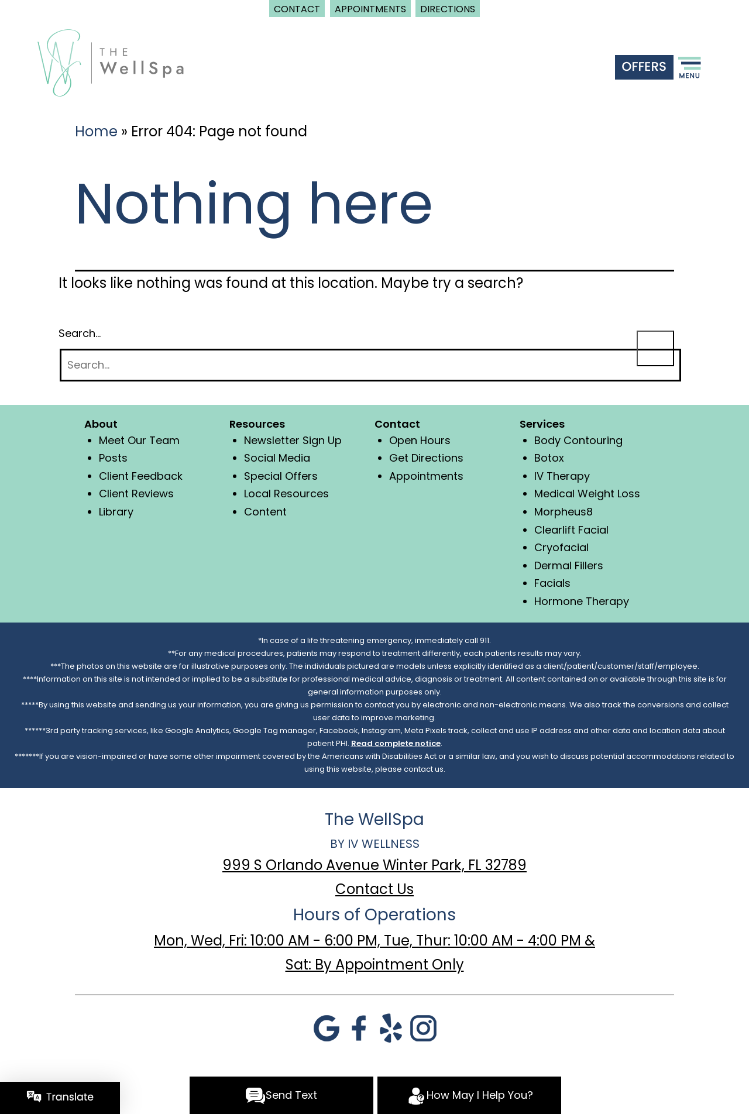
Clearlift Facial (571, 529)
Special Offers (281, 476)
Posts (113, 458)
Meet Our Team (139, 440)
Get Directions (426, 458)
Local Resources (286, 493)
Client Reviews (136, 493)
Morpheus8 (563, 511)
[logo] (110, 61)
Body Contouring (578, 440)
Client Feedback (141, 476)
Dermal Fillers (568, 565)
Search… (80, 333)
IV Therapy (562, 476)
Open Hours (420, 440)
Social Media (277, 458)
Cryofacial (561, 547)
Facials (552, 583)
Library (116, 511)
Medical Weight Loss (587, 493)
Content (265, 511)
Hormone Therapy (581, 601)
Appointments (426, 476)
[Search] (370, 365)
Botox (549, 458)
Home (96, 131)
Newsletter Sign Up (293, 440)
